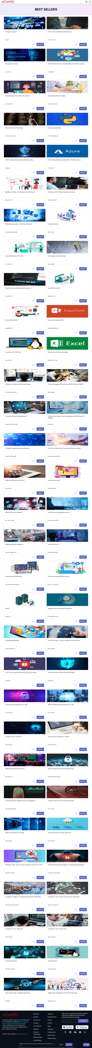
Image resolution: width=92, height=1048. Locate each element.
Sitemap (50, 1029)
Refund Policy (52, 1038)
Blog (49, 1026)
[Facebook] (65, 1032)
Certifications (52, 1017)
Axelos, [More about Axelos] (4, 1025)
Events (50, 1023)
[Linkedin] (80, 1032)
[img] (24, 23)
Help (86, 1044)
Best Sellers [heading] (46, 9)
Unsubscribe (52, 1032)
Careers (35, 1023)
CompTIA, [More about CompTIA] (9, 1023)
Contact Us (37, 1020)
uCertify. (13, 1034)
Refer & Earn (51, 1035)
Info (33, 44)
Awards (35, 1017)
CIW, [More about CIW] (13, 1023)
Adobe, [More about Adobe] (23, 1023)
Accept (69, 1044)
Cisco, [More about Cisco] (4, 1023)
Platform (36, 1029)
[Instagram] (70, 1032)
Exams (50, 1020)
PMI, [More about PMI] (16, 1023)
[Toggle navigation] (89, 1)
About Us (36, 1014)
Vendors (50, 1014)
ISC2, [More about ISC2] (19, 1023)
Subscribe (83, 1021)
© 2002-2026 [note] (14, 1034)
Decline (61, 1044)
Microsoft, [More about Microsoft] (20, 1022)
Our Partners (37, 1026)
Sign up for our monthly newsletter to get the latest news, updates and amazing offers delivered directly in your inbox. (74, 1015)
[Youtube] (75, 1032)
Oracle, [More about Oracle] (26, 1022)
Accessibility (37, 1040)
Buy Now (40, 44)
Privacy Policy (37, 1037)
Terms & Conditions (36, 1033)
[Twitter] (85, 1032)
